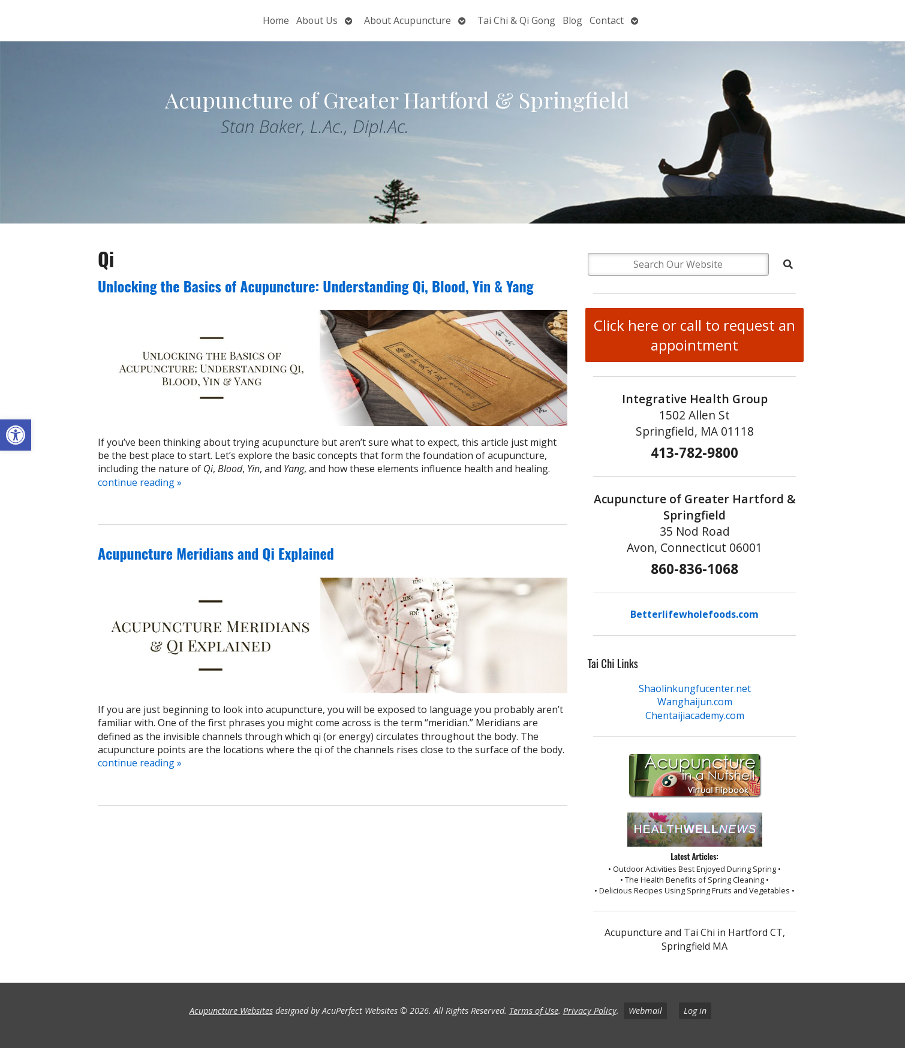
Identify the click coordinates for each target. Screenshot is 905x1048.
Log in (695, 1010)
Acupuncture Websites (231, 1010)
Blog (572, 20)
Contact (607, 20)
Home (276, 20)
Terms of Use (533, 1010)
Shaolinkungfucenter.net (695, 688)
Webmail (645, 1010)
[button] (15, 435)
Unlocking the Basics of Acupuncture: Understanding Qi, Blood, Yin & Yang (316, 286)
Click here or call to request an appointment (694, 335)
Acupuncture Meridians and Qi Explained (216, 553)
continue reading (140, 482)
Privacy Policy (590, 1010)
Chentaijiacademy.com (694, 715)
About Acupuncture (407, 20)
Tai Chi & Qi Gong (516, 20)
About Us (317, 20)
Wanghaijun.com (694, 701)
